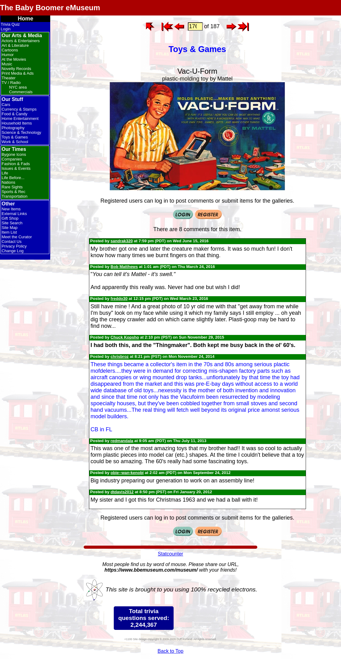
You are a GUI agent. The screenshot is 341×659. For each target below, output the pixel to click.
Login (6, 29)
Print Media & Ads (17, 73)
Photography (13, 127)
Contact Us (11, 241)
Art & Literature (15, 45)
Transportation (14, 196)
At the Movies (14, 59)
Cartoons (10, 50)
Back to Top (170, 651)
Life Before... (13, 177)
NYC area (18, 87)
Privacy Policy (14, 246)
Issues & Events (16, 168)
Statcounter (170, 553)
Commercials (21, 92)
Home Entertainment (20, 118)
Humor (8, 54)
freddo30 (119, 298)
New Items (11, 209)
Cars (6, 104)
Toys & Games (15, 137)
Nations (8, 182)
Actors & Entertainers (21, 40)
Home (25, 18)
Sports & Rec (13, 191)
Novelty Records (16, 68)
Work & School (15, 141)
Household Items (17, 123)
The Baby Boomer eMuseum (50, 7)
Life (5, 173)
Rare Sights (12, 187)
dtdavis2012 (122, 492)
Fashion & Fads (16, 163)
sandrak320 (122, 241)
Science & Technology (21, 132)
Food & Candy (14, 114)
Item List (9, 232)
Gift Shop (10, 218)
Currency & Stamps (19, 109)
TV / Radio (11, 82)
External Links (14, 213)
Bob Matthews (124, 266)
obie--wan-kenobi (127, 472)
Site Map (9, 227)
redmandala (122, 440)
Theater (9, 78)
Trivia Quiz (10, 24)
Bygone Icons (14, 154)
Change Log (13, 250)
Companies (12, 159)
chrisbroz (120, 356)
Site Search (12, 223)
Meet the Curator (17, 237)
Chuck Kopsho (125, 337)
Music (7, 64)
